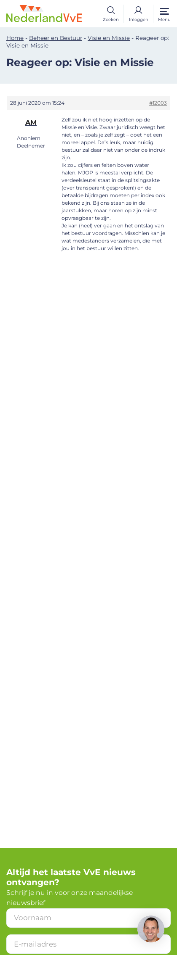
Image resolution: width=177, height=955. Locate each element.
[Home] (44, 13)
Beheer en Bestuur (55, 37)
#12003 (158, 103)
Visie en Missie (109, 37)
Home (15, 37)
